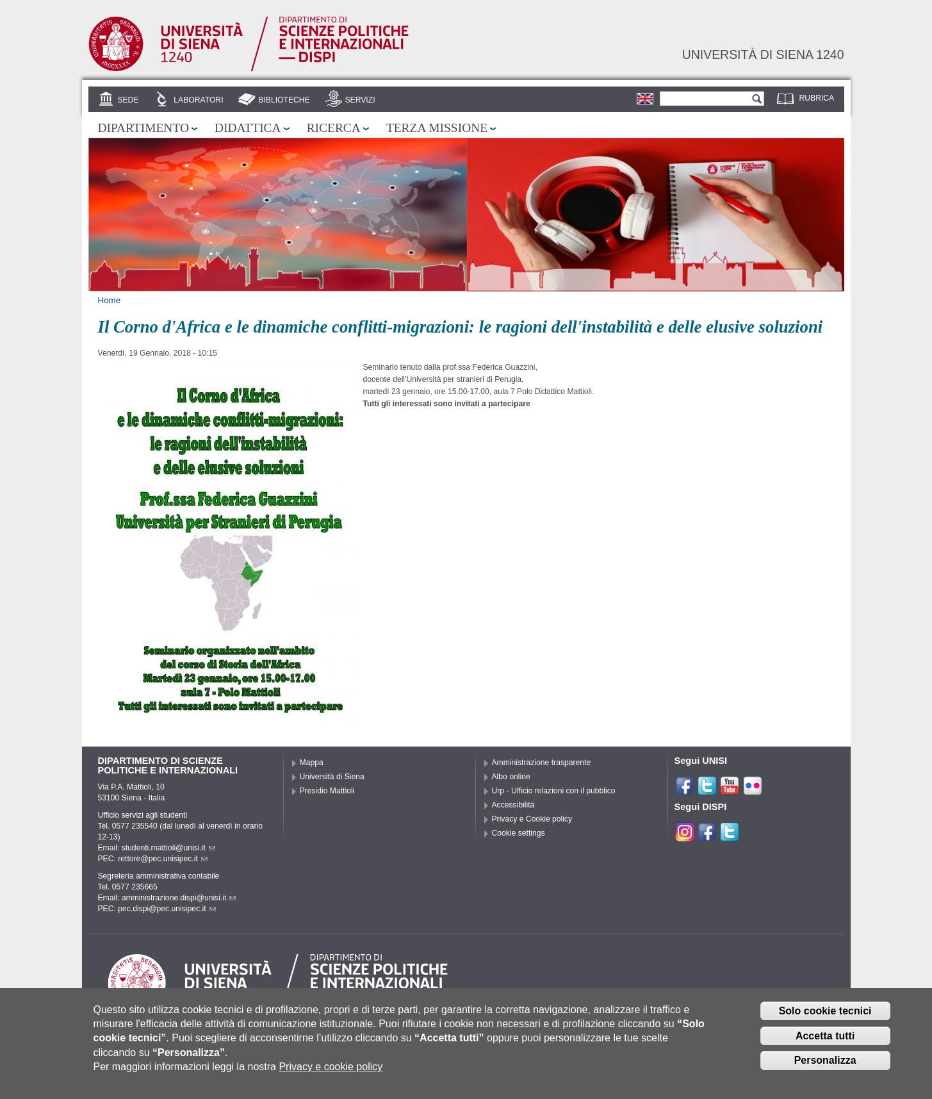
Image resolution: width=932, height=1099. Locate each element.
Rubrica (817, 98)
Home (109, 300)
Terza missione (436, 128)
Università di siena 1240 (763, 54)
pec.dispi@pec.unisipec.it (166, 908)
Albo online (511, 776)
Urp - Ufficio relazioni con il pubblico (554, 790)
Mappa (311, 762)
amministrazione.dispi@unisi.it (179, 897)
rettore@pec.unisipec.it (163, 858)
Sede (127, 99)
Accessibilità (513, 804)
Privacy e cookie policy (330, 1071)
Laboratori (198, 99)
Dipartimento (143, 128)
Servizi (360, 99)
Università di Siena (332, 776)
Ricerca (334, 128)
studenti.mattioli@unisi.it (168, 847)
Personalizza (825, 1066)
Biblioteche (283, 99)
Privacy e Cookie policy (532, 818)
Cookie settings (518, 833)
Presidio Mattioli (327, 790)
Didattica (248, 128)
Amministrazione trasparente (541, 762)
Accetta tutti (825, 1041)
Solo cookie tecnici (825, 1016)
